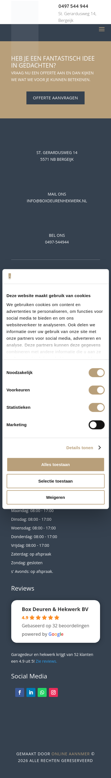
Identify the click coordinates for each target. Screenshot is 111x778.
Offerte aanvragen (55, 97)
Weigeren (55, 497)
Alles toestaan (55, 464)
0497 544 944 (73, 7)
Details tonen (79, 447)
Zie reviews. (46, 661)
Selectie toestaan (55, 481)
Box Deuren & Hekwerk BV (55, 609)
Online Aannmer (70, 753)
